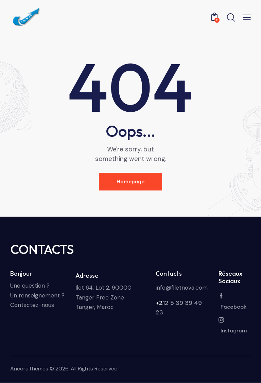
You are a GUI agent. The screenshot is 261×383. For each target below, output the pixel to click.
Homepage (130, 181)
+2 (159, 303)
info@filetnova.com (182, 287)
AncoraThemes (29, 368)
